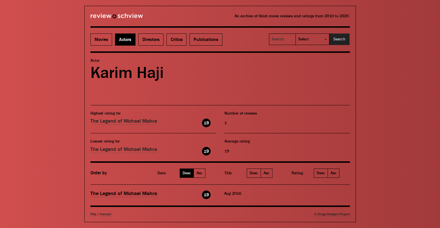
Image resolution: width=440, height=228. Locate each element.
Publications (206, 39)
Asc (199, 173)
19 (206, 123)
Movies (101, 39)
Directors (150, 39)
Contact (105, 214)
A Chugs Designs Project (332, 214)
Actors (125, 39)
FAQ (93, 214)
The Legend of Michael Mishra (123, 121)
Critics (177, 39)
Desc (187, 173)
